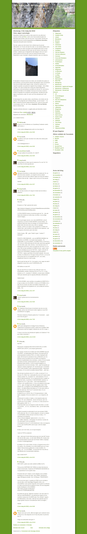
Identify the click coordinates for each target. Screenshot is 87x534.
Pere (25, 37)
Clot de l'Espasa (59, 52)
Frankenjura (58, 61)
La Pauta (57, 73)
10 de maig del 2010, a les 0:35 (26, 146)
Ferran (57, 144)
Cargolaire (58, 48)
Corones (57, 56)
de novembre (56, 175)
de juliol (55, 201)
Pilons (57, 103)
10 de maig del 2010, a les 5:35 (26, 155)
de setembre (56, 197)
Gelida (57, 63)
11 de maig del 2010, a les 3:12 (26, 166)
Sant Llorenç (59, 115)
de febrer (55, 186)
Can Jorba (58, 46)
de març (55, 184)
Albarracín (58, 33)
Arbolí (57, 37)
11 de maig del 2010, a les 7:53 (26, 195)
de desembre (56, 190)
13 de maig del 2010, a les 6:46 (26, 506)
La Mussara (58, 71)
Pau (20, 136)
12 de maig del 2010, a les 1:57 (26, 290)
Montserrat (30, 114)
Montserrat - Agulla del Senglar (64, 86)
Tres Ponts (58, 122)
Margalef (57, 77)
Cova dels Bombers (60, 58)
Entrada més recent (18, 527)
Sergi (20, 160)
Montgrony (58, 82)
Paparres (57, 98)
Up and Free (58, 146)
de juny (55, 203)
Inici (31, 527)
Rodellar (57, 111)
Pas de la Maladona (60, 99)
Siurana (57, 118)
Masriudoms (58, 79)
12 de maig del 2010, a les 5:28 (26, 301)
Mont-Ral (57, 80)
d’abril (55, 181)
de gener (55, 173)
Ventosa (57, 124)
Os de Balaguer (59, 96)
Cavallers (58, 50)
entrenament (58, 60)
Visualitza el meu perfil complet (62, 250)
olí (56, 94)
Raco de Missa (59, 105)
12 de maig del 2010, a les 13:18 (26, 337)
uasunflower (22, 151)
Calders (57, 42)
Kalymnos (58, 69)
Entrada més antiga (44, 527)
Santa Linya (58, 116)
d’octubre (55, 177)
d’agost (55, 199)
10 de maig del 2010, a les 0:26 (26, 132)
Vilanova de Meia (60, 128)
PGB (20, 122)
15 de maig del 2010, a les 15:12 (26, 522)
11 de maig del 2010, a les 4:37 (26, 184)
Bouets (57, 138)
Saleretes (58, 113)
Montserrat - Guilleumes (62, 88)
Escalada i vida (59, 150)
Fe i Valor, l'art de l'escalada (29, 5)
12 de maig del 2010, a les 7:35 (26, 319)
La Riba (57, 75)
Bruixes (57, 41)
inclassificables (59, 65)
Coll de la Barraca (60, 54)
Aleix (56, 142)
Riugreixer (58, 109)
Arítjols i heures (59, 136)
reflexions (58, 107)
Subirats (57, 120)
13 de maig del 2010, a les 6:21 (26, 457)
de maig (55, 179)
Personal (57, 101)
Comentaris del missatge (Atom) (30, 531)
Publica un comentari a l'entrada (22, 525)
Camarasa (58, 44)
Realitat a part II (59, 148)
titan (14, 102)
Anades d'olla (59, 35)
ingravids (58, 67)
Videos (57, 126)
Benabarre (58, 39)
